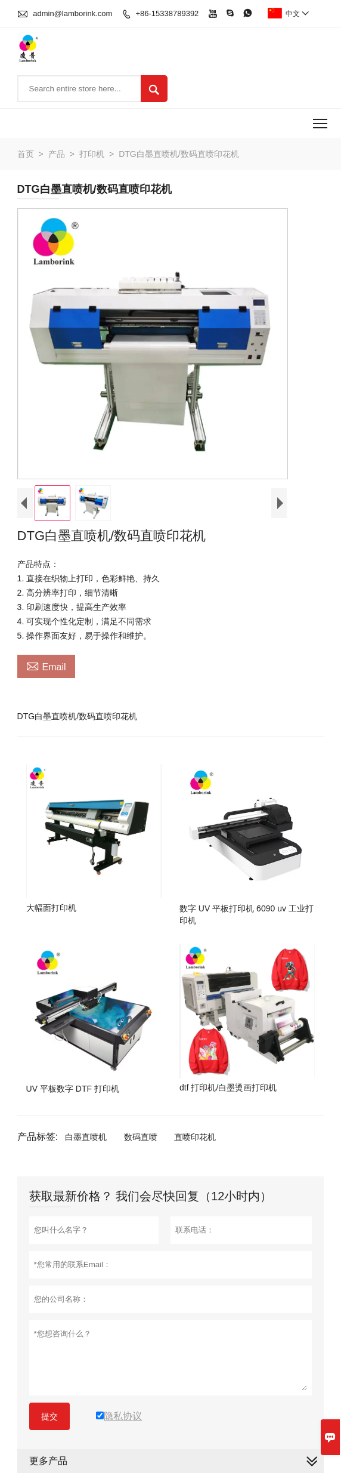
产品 (56, 154)
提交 (49, 1416)
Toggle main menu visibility (321, 120)
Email (46, 665)
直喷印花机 (195, 1137)
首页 (25, 154)
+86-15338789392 (167, 13)
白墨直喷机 (86, 1137)
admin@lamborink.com (72, 13)
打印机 (91, 154)
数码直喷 (140, 1137)
